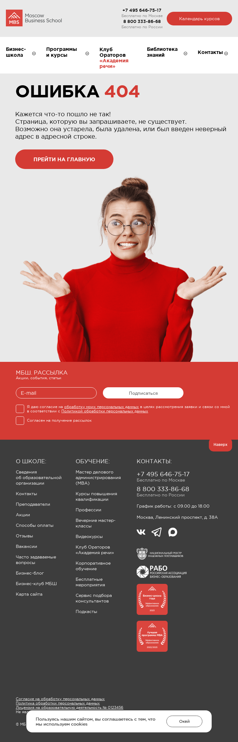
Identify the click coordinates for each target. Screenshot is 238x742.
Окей (184, 721)
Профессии (88, 509)
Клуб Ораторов (112, 52)
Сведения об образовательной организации (39, 477)
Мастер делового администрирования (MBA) (98, 477)
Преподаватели (33, 504)
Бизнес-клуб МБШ (36, 583)
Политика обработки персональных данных (58, 703)
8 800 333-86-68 (142, 21)
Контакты (26, 493)
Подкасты (86, 611)
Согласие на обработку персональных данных (60, 699)
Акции (23, 514)
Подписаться (143, 393)
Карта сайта (29, 594)
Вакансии (26, 546)
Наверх (220, 444)
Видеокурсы (89, 536)
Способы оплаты (35, 525)
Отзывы (24, 535)
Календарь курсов (199, 18)
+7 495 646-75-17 (141, 10)
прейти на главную (64, 159)
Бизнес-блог (30, 573)
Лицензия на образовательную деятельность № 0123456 (69, 707)
